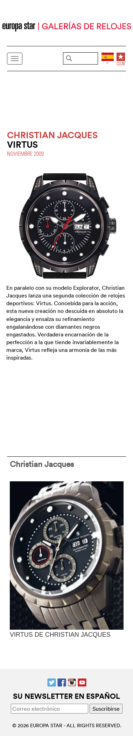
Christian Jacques (42, 464)
